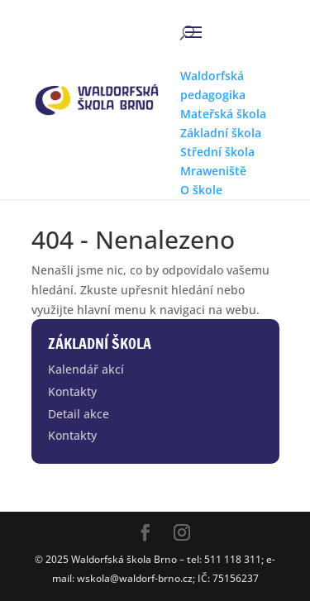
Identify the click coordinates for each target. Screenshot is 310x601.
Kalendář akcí (86, 369)
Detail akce (78, 414)
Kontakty (72, 391)
